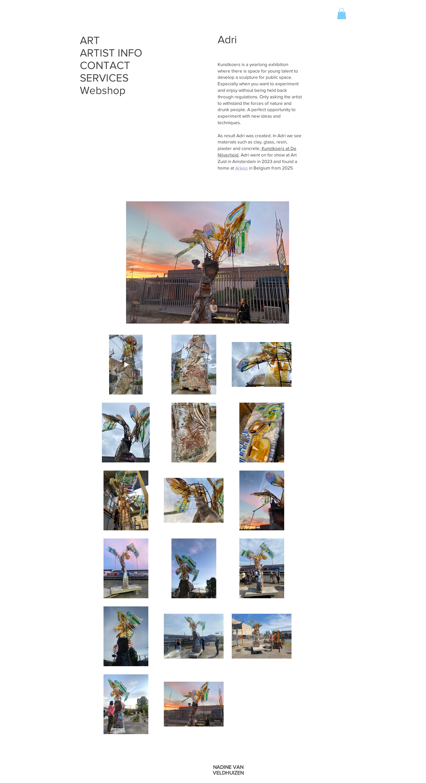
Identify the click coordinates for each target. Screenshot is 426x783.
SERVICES (104, 78)
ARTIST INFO (111, 53)
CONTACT (105, 65)
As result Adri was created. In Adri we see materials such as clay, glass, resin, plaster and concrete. (260, 142)
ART (90, 40)
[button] (341, 13)
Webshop (103, 90)
